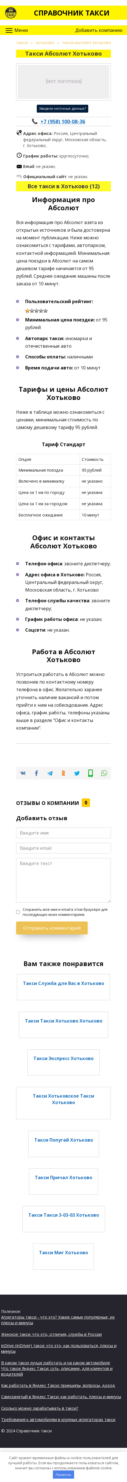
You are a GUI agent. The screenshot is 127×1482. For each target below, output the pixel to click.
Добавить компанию (98, 30)
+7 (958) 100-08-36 (62, 121)
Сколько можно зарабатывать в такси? (39, 1408)
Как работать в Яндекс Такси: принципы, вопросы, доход (58, 1385)
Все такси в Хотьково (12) (63, 186)
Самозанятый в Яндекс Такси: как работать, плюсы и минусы (61, 1396)
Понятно (63, 1474)
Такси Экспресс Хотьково (63, 1058)
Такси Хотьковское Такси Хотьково (63, 1099)
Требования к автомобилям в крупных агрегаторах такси (58, 1419)
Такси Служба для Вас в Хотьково (63, 983)
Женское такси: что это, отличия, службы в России (51, 1334)
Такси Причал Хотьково (63, 1177)
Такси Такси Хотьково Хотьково (63, 1020)
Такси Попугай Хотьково (63, 1140)
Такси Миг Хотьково (63, 1252)
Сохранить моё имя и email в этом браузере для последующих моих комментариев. (65, 912)
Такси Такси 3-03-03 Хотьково (63, 1215)
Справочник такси (71, 12)
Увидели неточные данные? (62, 108)
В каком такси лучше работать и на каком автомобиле (55, 1362)
